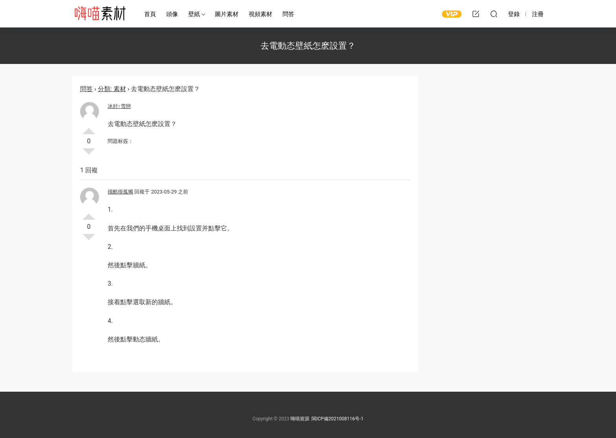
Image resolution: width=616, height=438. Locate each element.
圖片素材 (226, 14)
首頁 (150, 14)
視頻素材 (260, 14)
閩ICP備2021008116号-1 (337, 419)
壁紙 (194, 14)
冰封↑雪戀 (119, 106)
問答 (288, 14)
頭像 (172, 14)
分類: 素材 (112, 89)
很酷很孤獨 (120, 192)
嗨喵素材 (99, 13)
